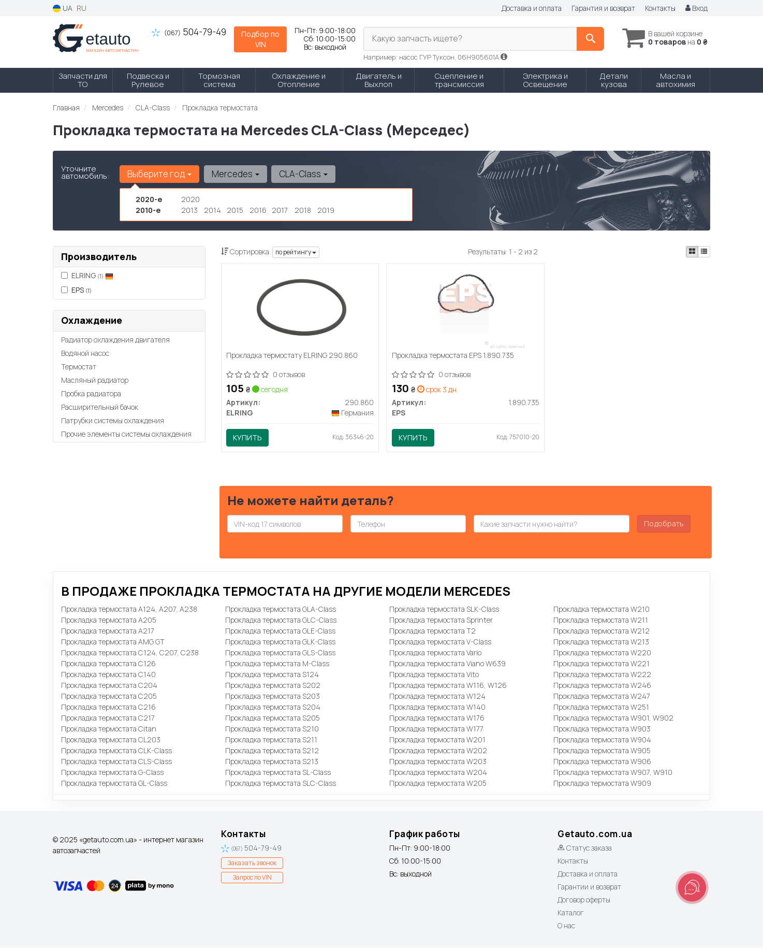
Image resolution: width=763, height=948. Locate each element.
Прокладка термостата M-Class (277, 664)
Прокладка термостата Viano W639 (447, 664)
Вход (696, 8)
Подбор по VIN (260, 39)
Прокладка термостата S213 (271, 762)
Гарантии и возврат (589, 887)
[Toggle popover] (692, 887)
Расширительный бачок (99, 407)
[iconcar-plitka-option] (692, 251)
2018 (303, 210)
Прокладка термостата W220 (602, 653)
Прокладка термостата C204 (109, 686)
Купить (247, 438)
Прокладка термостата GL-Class (114, 783)
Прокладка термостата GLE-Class (280, 631)
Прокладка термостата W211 (600, 620)
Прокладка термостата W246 (602, 686)
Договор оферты (583, 900)
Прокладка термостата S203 (272, 696)
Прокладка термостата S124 (272, 675)
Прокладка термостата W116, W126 (448, 686)
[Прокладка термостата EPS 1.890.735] (465, 308)
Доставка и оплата (532, 8)
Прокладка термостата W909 (602, 783)
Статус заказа (584, 848)
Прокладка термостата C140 (108, 675)
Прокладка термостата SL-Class (278, 773)
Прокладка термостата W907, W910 (612, 773)
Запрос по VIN (252, 878)
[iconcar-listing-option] (704, 251)
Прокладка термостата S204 (272, 707)
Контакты (660, 8)
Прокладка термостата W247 (601, 696)
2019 (325, 210)
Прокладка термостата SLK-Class (444, 609)
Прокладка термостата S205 (272, 718)
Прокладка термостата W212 (601, 631)
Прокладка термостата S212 (272, 751)
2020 (190, 199)
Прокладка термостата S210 (272, 729)
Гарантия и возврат (603, 8)
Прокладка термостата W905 (602, 751)
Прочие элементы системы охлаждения (126, 434)
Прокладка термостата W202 (438, 751)
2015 (235, 210)
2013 (189, 210)
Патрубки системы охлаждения (112, 420)
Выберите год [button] (159, 174)
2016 (258, 210)
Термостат (78, 366)
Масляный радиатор (94, 380)
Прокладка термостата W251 (601, 707)
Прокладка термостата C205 (109, 696)
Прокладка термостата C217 (108, 718)
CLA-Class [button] (302, 174)
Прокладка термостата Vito (434, 675)
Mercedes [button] (235, 174)
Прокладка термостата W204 (438, 773)
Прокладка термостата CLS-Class (116, 762)
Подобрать (664, 524)
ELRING (92, 275)
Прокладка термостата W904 (602, 740)
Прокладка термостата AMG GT (113, 642)
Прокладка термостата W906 (602, 762)
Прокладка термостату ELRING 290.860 (292, 356)
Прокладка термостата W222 (602, 675)
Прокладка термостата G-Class (112, 773)
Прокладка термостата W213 (601, 642)
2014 (212, 210)
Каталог (570, 913)
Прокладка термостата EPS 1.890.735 (453, 356)
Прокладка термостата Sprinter (441, 620)
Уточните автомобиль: (85, 172)
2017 (280, 210)
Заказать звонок (252, 863)
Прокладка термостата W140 (437, 707)
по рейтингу (295, 252)
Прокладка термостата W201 (437, 740)
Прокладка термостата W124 (437, 696)
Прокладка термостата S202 (272, 686)
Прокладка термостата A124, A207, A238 (129, 609)
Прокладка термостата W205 (438, 783)
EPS (76, 290)
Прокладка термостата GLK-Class (280, 642)
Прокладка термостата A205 (108, 620)
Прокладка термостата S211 (271, 740)
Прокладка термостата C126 (108, 664)
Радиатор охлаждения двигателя (115, 339)
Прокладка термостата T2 (432, 631)
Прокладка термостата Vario (435, 653)
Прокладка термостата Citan (108, 729)
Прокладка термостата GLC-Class (280, 620)
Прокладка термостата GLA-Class (280, 609)
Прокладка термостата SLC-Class (280, 783)
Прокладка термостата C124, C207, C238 (130, 653)
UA (62, 8)
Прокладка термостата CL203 (110, 740)
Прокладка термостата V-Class (440, 642)
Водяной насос (85, 353)
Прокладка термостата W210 (601, 609)
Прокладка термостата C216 (108, 707)
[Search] (587, 39)
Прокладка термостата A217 (107, 631)
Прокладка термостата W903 (602, 729)
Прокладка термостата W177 (436, 729)
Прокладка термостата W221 (601, 664)
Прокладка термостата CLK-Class (116, 751)
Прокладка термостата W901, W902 (613, 718)
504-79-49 (189, 31)
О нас (566, 926)
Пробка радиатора (91, 393)
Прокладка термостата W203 (438, 762)
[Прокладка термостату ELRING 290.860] (300, 308)
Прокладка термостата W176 (437, 718)
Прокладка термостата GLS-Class (280, 653)
